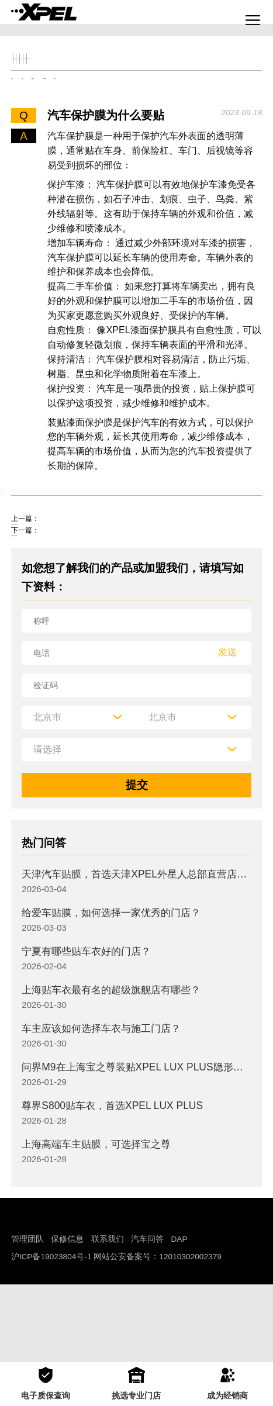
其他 (238, 106)
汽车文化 (174, 68)
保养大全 (122, 68)
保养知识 (119, 106)
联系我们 (107, 1317)
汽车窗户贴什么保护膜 (66, 605)
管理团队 (27, 1317)
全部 (27, 68)
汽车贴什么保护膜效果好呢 (77, 572)
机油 (68, 106)
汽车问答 (147, 1317)
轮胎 (27, 106)
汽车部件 (226, 68)
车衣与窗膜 (183, 106)
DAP (179, 1317)
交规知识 (70, 68)
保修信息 (67, 1317)
